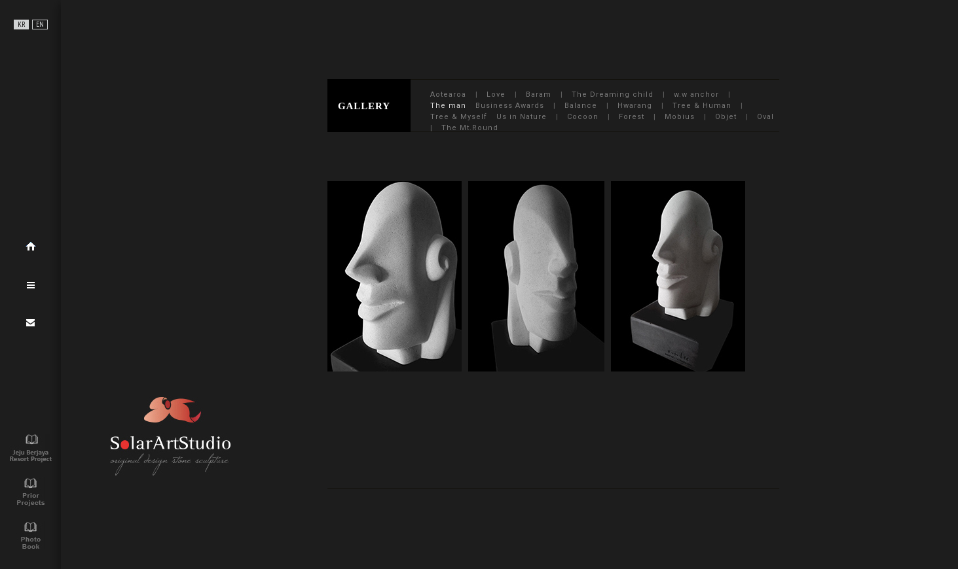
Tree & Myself (458, 116)
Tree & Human (701, 105)
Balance (580, 105)
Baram (538, 94)
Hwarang (634, 105)
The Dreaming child (613, 94)
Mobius (680, 116)
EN (40, 24)
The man (448, 105)
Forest (631, 116)
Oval (765, 116)
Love (496, 94)
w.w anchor (696, 94)
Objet (726, 116)
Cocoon (583, 116)
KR (21, 24)
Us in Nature (521, 116)
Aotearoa (448, 94)
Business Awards (509, 105)
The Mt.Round (469, 128)
